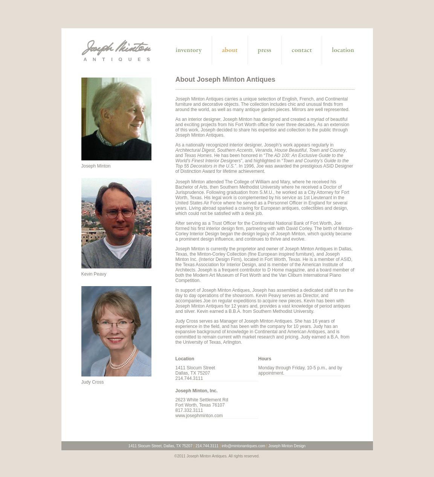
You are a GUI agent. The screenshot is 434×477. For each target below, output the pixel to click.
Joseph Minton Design (287, 446)
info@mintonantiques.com (243, 446)
